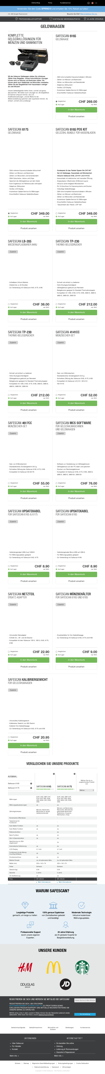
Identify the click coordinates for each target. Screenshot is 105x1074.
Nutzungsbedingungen (65, 1063)
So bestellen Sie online (65, 1043)
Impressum (55, 1067)
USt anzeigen (66, 1067)
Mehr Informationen (44, 882)
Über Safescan (18, 1043)
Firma (50, 3)
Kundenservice (65, 3)
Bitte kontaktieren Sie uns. (88, 14)
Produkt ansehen (76, 117)
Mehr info (13, 1056)
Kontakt (15, 1049)
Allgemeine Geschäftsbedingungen (43, 1063)
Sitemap (26, 1063)
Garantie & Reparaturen (65, 1052)
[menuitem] (16, 3)
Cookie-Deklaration (82, 1063)
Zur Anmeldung (85, 1014)
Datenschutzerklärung (41, 1067)
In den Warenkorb (76, 110)
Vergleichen (62, 101)
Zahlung (59, 1046)
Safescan (13, 784)
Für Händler (16, 1046)
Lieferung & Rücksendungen (67, 1049)
